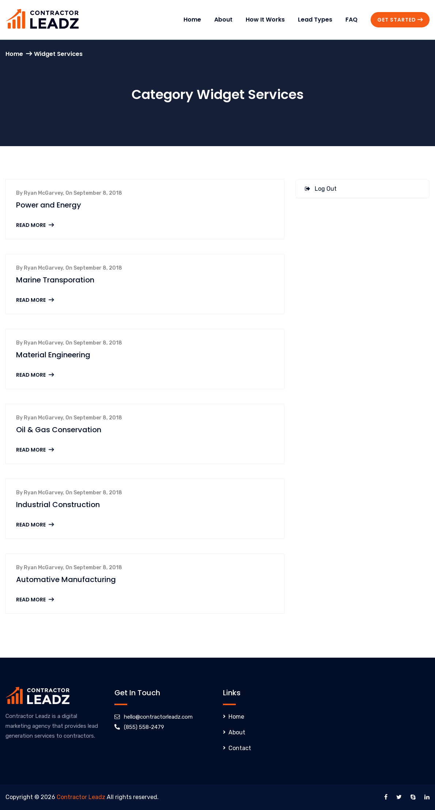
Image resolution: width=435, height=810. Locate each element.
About (223, 19)
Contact (239, 748)
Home (192, 19)
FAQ (351, 19)
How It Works (265, 19)
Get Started (400, 19)
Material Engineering (53, 355)
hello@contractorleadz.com (158, 717)
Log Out (321, 189)
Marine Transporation (55, 280)
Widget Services (58, 54)
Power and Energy (48, 205)
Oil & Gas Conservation (58, 430)
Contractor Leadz (81, 797)
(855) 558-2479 (144, 727)
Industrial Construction (58, 504)
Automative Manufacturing (66, 579)
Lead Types (315, 19)
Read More (35, 225)
